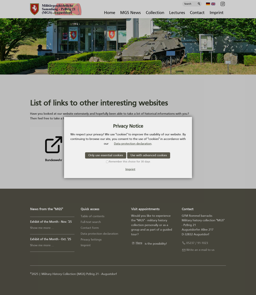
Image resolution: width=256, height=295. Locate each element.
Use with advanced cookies (148, 155)
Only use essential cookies (105, 155)
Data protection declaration (133, 143)
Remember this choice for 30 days (129, 161)
